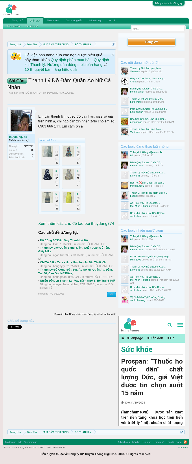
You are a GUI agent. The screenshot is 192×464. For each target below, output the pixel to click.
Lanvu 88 (135, 175)
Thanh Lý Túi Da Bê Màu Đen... (147, 98)
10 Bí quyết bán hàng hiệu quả (51, 69)
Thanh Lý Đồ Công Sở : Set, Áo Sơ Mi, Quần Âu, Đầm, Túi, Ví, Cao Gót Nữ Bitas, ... (75, 271)
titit (131, 155)
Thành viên (53, 20)
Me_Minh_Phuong (140, 206)
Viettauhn (135, 71)
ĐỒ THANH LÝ (34, 92)
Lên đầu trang (174, 442)
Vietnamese (30, 442)
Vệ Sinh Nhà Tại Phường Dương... (148, 297)
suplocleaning (137, 300)
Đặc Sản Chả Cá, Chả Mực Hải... (148, 119)
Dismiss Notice (112, 54)
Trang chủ (17, 20)
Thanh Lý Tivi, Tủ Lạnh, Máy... (146, 68)
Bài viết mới (32, 26)
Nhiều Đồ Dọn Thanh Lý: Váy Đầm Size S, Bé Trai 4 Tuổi (78, 280)
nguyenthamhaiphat (65, 284)
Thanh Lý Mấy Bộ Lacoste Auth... (148, 172)
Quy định (183, 447)
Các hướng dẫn (74, 20)
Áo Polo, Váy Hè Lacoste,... (145, 203)
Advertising (95, 20)
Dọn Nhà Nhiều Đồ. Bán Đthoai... (148, 213)
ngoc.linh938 (61, 255)
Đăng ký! (151, 42)
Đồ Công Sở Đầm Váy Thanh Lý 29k (64, 240)
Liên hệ (111, 20)
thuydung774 (54, 92)
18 (32, 150)
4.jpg (79, 194)
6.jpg (58, 171)
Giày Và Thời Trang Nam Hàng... (147, 78)
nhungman (59, 276)
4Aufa (133, 81)
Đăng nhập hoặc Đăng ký (168, 3)
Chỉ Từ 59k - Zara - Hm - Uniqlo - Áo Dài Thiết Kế (72, 262)
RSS (185, 442)
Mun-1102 (135, 259)
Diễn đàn (35, 20)
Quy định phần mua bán (71, 60)
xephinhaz (135, 216)
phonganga (136, 122)
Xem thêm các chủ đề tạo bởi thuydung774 (76, 223)
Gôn (56, 244)
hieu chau (135, 101)
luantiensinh (136, 112)
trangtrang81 (137, 185)
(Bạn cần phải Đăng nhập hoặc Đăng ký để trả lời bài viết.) (85, 314)
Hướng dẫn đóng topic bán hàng (74, 64)
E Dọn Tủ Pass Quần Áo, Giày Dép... (150, 256)
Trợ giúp (146, 442)
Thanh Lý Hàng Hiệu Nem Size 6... (149, 192)
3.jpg (79, 148)
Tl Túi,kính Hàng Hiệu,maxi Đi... (147, 152)
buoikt (133, 196)
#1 (111, 294)
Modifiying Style (13, 442)
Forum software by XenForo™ (34, 447)
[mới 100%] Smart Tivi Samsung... (148, 108)
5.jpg (58, 194)
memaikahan (137, 91)
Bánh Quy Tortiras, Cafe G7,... (146, 88)
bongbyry (59, 266)
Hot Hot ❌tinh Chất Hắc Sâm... (147, 182)
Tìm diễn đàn (14, 26)
